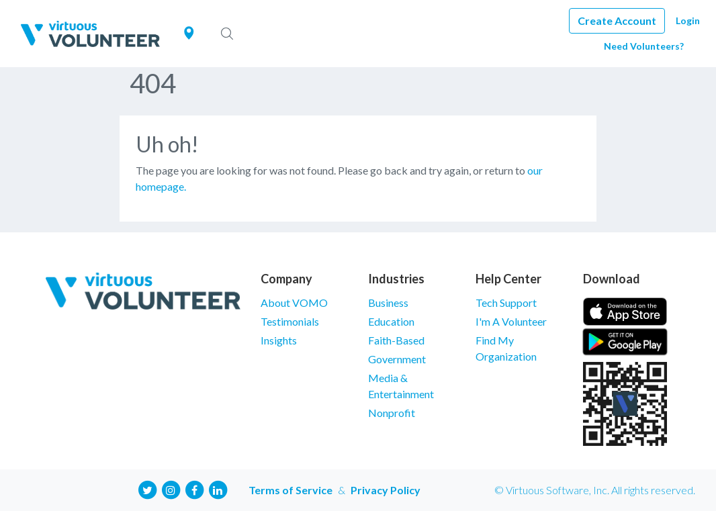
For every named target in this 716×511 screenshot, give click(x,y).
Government (397, 359)
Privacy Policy (385, 489)
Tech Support (506, 302)
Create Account (617, 20)
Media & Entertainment (401, 385)
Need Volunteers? (644, 46)
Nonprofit (391, 412)
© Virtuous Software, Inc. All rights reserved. (594, 489)
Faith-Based (396, 340)
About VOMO (294, 302)
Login (688, 20)
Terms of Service (290, 489)
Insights (279, 340)
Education (391, 321)
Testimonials (290, 321)
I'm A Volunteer (511, 321)
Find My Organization (506, 348)
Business (388, 302)
